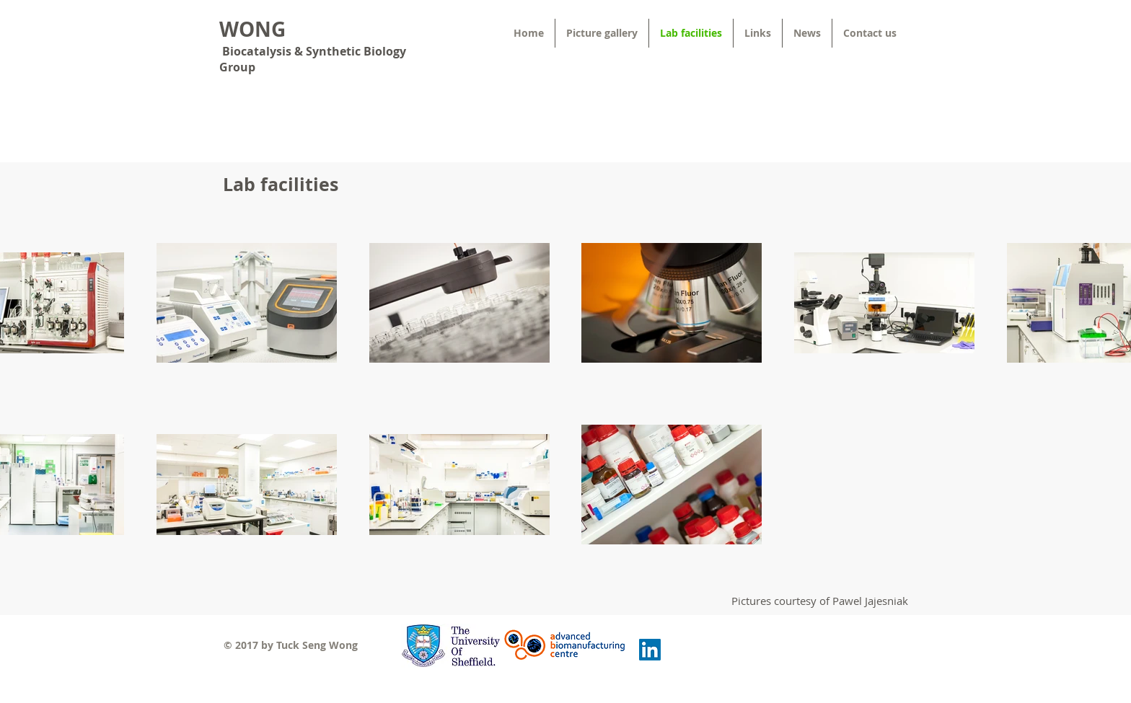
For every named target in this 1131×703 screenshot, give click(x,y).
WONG (252, 29)
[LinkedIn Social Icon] (650, 649)
